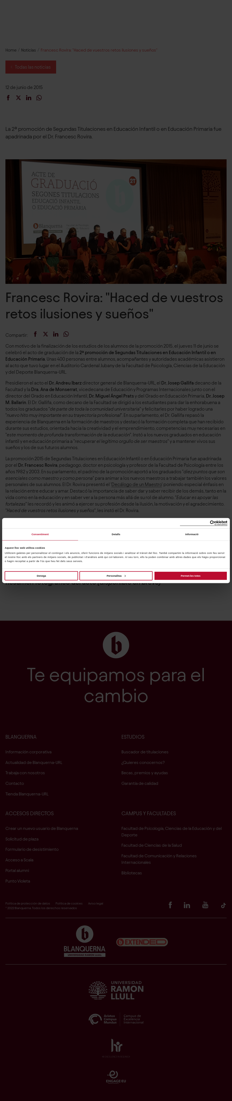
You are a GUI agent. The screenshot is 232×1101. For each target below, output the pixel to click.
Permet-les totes (191, 575)
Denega (41, 575)
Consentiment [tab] (40, 534)
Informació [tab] (192, 534)
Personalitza (116, 575)
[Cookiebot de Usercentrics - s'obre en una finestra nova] (203, 523)
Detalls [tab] (116, 534)
